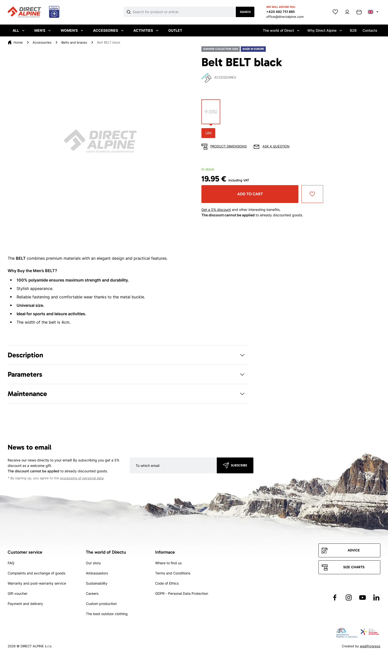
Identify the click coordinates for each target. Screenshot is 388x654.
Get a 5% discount (216, 209)
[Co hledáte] (184, 12)
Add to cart (250, 194)
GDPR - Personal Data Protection (181, 593)
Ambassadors (97, 573)
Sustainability (96, 583)
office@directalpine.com (285, 17)
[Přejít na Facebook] (335, 597)
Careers (92, 593)
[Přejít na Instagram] (349, 597)
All (18, 30)
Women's (72, 30)
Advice (354, 550)
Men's (42, 30)
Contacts (370, 30)
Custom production (101, 603)
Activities (145, 30)
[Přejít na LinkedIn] (376, 597)
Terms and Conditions (172, 573)
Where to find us (168, 563)
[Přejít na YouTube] (362, 597)
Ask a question (276, 146)
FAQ (11, 563)
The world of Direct (281, 30)
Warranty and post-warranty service (37, 583)
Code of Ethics (167, 583)
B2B (353, 30)
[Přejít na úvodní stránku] (33, 12)
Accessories (108, 30)
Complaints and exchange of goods (36, 573)
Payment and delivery (25, 603)
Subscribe (239, 465)
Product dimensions (228, 146)
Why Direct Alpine (324, 30)
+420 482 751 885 (280, 12)
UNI (208, 133)
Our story (93, 563)
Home (18, 42)
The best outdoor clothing (107, 614)
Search (245, 12)
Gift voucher (17, 593)
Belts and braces (74, 42)
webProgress (370, 646)
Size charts (353, 567)
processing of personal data (81, 478)
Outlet (175, 30)
